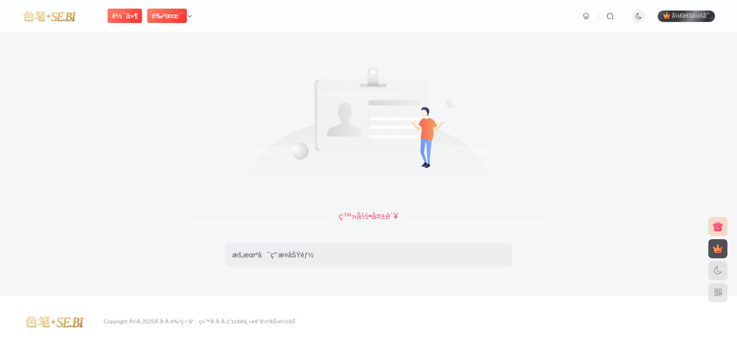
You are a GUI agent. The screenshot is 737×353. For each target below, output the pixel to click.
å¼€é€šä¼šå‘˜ (686, 15)
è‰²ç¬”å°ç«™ (190, 321)
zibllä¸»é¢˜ (247, 321)
